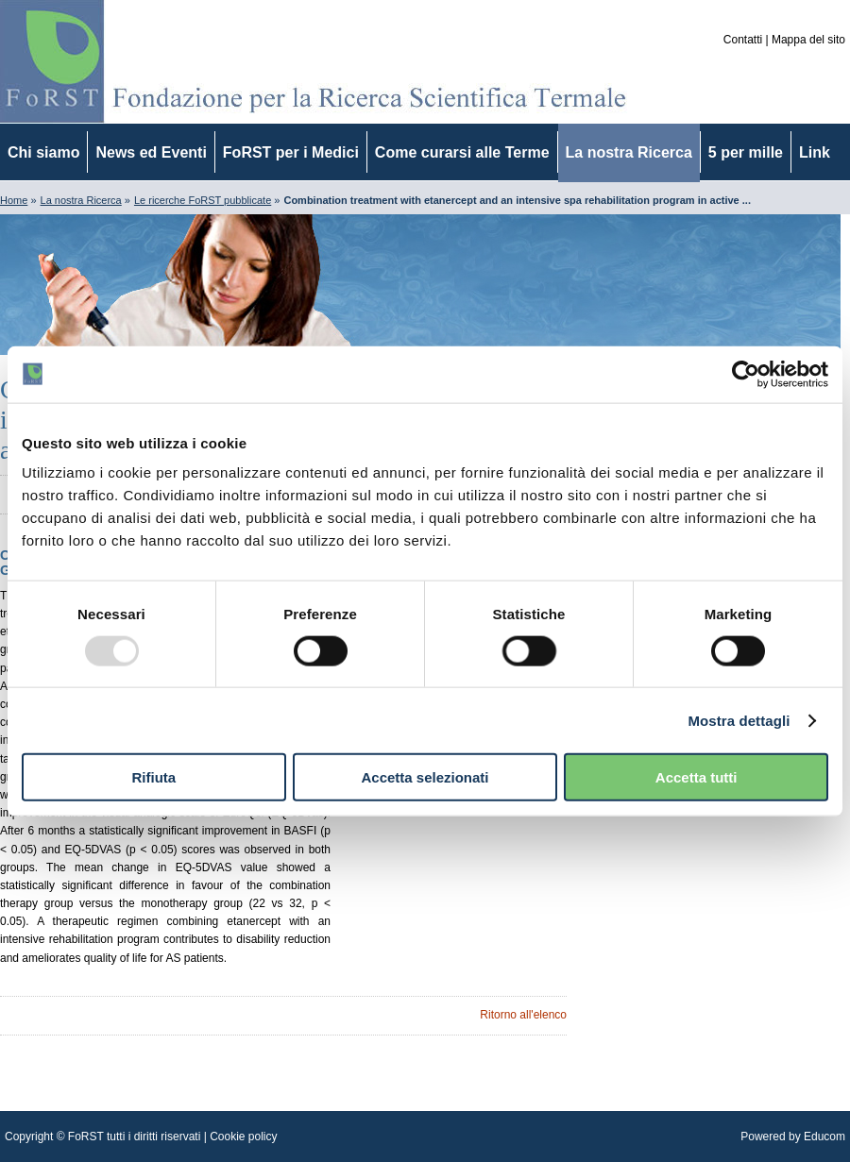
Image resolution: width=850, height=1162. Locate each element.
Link (814, 152)
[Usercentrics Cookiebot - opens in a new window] (745, 374)
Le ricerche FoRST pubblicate (202, 200)
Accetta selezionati (424, 777)
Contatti (742, 39)
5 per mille (745, 152)
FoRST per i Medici (291, 152)
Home (13, 200)
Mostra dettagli (739, 720)
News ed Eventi (150, 152)
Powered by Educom (792, 1136)
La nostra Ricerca (629, 152)
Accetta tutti (696, 777)
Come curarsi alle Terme (462, 152)
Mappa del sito (808, 39)
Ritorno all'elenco (523, 1014)
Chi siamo (43, 152)
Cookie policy (243, 1136)
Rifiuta (153, 777)
